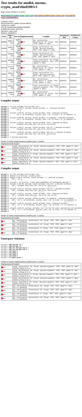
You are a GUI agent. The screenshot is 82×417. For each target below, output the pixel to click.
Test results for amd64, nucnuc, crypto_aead (49, 16)
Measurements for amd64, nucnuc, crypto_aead (17, 16)
